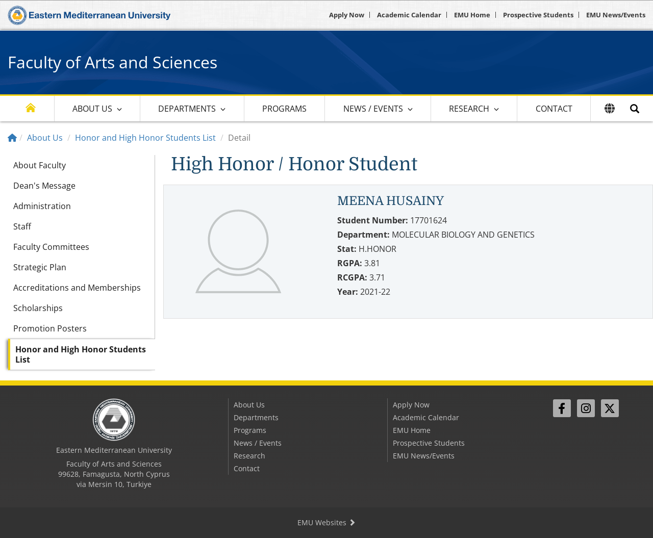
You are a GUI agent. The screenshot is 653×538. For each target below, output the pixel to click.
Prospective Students (538, 14)
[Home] (12, 137)
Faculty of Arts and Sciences (112, 62)
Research (469, 108)
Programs (284, 108)
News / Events (373, 108)
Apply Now (346, 14)
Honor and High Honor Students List (145, 137)
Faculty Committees (51, 246)
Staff (22, 226)
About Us (92, 108)
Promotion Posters (50, 328)
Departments (187, 108)
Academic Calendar (409, 14)
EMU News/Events (615, 14)
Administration (42, 206)
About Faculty (39, 165)
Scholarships (38, 308)
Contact (554, 108)
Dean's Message (44, 185)
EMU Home (472, 14)
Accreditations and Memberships (77, 287)
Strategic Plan (39, 267)
